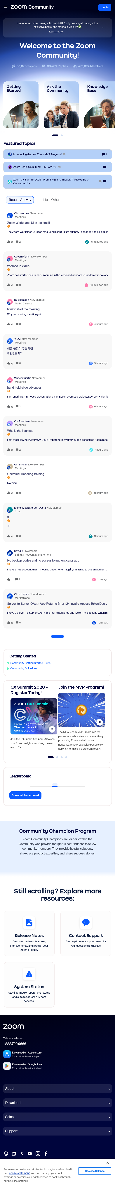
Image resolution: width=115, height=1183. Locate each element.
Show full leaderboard (25, 795)
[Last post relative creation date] (99, 242)
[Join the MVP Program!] (81, 720)
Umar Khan (20, 464)
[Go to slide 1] (50, 757)
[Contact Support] (85, 933)
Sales (9, 1117)
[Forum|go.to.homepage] (32, 7)
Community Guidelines (23, 668)
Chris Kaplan (21, 594)
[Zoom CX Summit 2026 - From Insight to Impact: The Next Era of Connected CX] (57, 181)
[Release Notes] (29, 933)
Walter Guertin (22, 378)
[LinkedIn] (13, 1153)
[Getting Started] (20, 104)
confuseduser (22, 421)
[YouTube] (29, 1153)
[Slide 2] (61, 135)
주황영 (17, 339)
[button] (5, 7)
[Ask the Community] (61, 104)
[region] (57, 1171)
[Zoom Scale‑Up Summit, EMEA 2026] (37, 167)
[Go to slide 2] (57, 757)
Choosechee (21, 213)
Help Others (52, 200)
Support (11, 1131)
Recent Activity (20, 200)
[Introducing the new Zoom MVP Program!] (39, 154)
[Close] (108, 1163)
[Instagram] (37, 1153)
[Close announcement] (103, 28)
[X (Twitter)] (21, 1153)
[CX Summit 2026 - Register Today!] (34, 720)
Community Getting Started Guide (30, 663)
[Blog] (5, 1153)
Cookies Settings (94, 1171)
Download (12, 1103)
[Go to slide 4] (66, 757)
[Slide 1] (55, 135)
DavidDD (19, 551)
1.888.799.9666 (14, 1044)
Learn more (56, 31)
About (9, 1089)
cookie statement (19, 1173)
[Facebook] (45, 1153)
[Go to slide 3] (61, 757)
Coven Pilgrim (22, 256)
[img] (103, 28)
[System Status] (29, 984)
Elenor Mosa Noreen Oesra (30, 507)
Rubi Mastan (21, 299)
